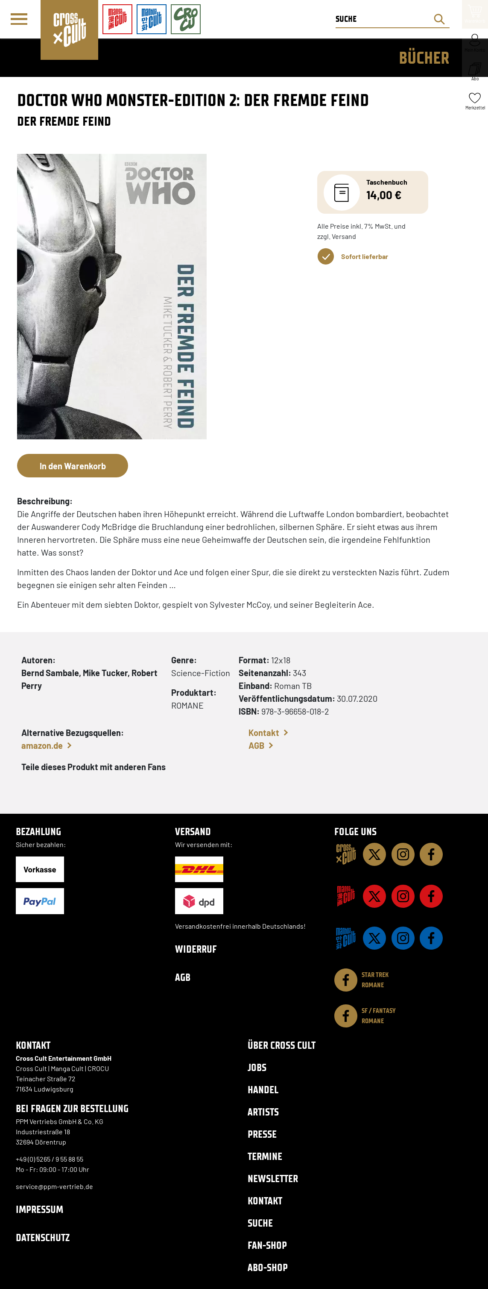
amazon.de (42, 745)
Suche (260, 1223)
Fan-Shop (267, 1245)
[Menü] (20, 20)
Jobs (257, 1067)
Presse (262, 1134)
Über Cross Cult (282, 1045)
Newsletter (273, 1178)
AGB (256, 745)
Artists (263, 1112)
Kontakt (263, 732)
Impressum (39, 1209)
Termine (265, 1156)
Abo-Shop (268, 1267)
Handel (263, 1089)
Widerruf (196, 949)
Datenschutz (43, 1237)
